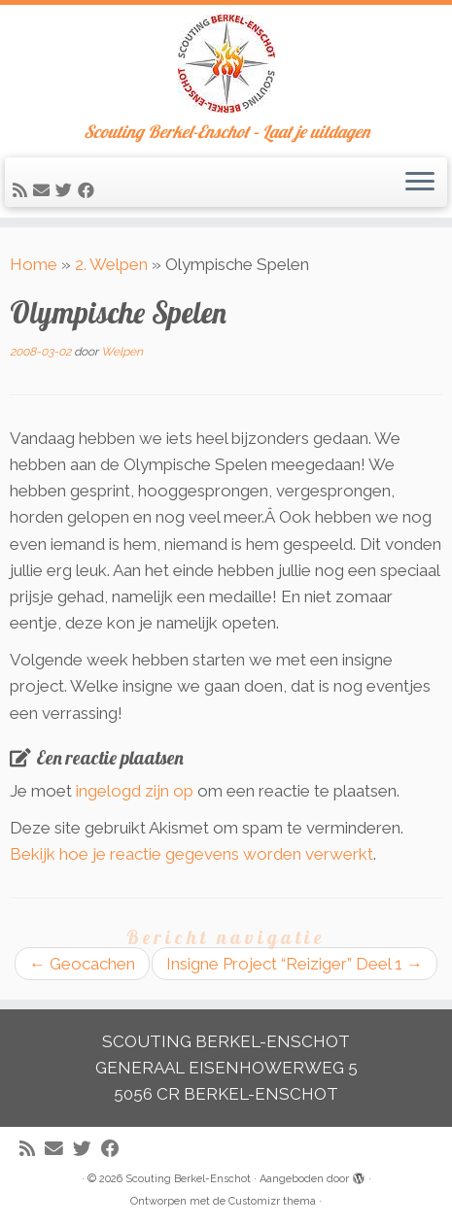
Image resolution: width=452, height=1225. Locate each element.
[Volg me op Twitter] (66, 190)
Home (33, 264)
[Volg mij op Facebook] (89, 190)
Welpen (122, 351)
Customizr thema (272, 1201)
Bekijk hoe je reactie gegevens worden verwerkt (191, 854)
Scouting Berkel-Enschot (188, 1179)
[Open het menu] (420, 182)
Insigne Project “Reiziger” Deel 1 (294, 963)
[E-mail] (44, 190)
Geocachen (82, 963)
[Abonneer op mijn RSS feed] (23, 190)
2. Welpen (111, 264)
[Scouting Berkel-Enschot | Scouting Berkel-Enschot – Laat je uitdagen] (226, 64)
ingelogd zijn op (134, 790)
